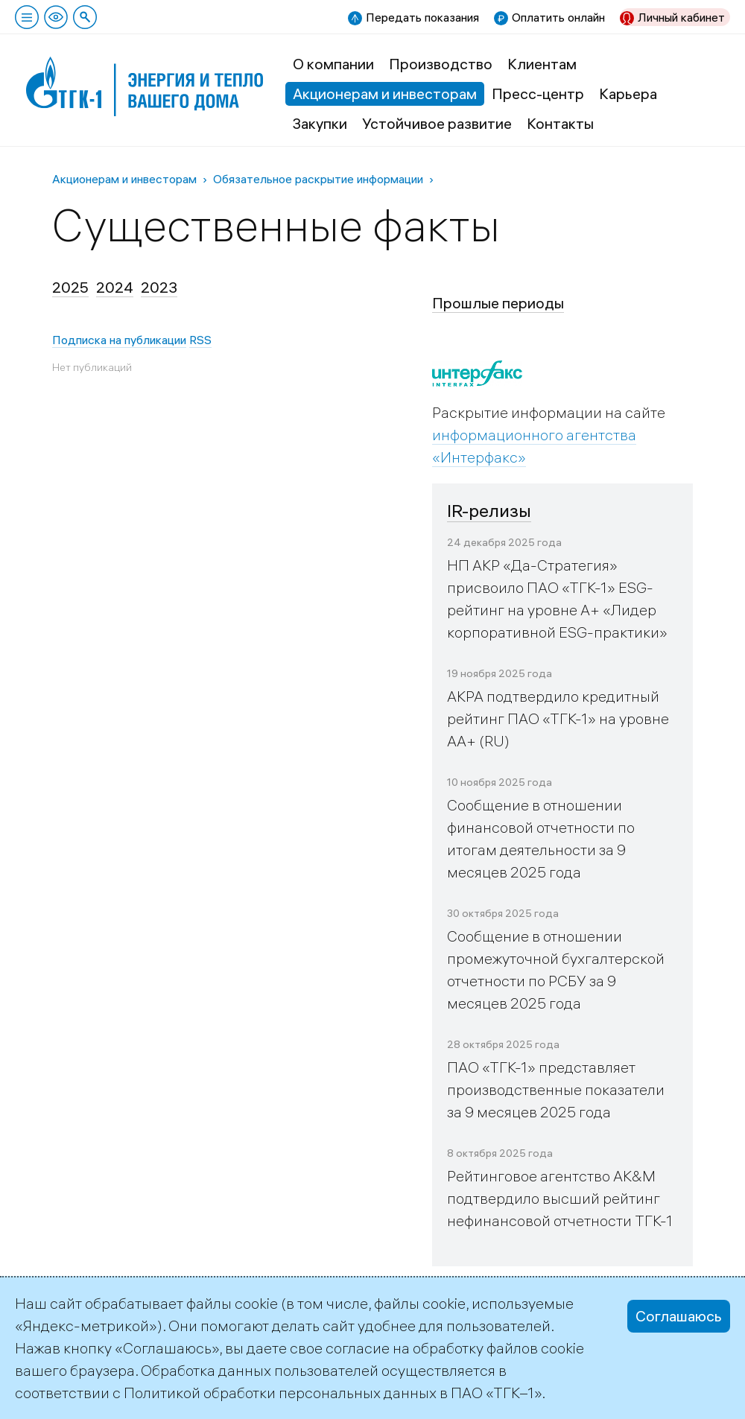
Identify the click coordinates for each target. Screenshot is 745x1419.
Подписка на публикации (119, 339)
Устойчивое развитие (437, 123)
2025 (70, 287)
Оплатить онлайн (558, 17)
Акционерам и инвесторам (385, 93)
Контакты (560, 123)
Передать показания (422, 17)
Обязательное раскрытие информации (318, 178)
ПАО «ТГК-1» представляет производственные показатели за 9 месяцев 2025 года (556, 1089)
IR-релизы (489, 510)
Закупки (320, 123)
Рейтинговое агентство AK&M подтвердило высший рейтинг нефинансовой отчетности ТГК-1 (560, 1198)
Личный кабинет (681, 17)
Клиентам (542, 63)
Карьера (628, 93)
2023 (159, 287)
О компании (333, 63)
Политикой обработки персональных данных (280, 1392)
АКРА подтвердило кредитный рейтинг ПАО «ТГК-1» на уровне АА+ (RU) (558, 718)
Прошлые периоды (498, 302)
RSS (200, 339)
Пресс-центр (538, 93)
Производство (440, 63)
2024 (114, 287)
